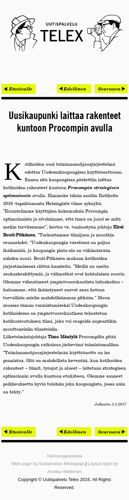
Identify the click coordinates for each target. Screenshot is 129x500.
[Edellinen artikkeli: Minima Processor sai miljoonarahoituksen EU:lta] (74, 88)
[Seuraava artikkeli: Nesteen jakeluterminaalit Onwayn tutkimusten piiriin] (111, 88)
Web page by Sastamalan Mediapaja (47, 463)
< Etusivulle (18, 88)
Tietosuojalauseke (64, 456)
